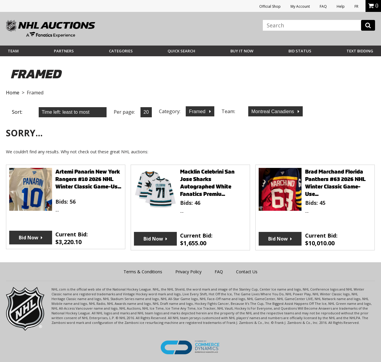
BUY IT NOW (241, 51)
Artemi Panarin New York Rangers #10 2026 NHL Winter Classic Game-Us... (88, 179)
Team (13, 51)
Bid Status (299, 51)
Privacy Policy (188, 271)
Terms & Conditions (143, 271)
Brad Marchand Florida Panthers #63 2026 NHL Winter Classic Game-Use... (335, 183)
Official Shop (270, 6)
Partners (64, 51)
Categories (121, 51)
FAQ (323, 6)
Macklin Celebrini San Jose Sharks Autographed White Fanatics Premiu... (207, 183)
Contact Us (246, 271)
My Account (300, 6)
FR (356, 6)
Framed (198, 111)
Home (12, 92)
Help (341, 6)
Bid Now (28, 237)
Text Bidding (359, 51)
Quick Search (181, 51)
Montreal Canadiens (274, 111)
